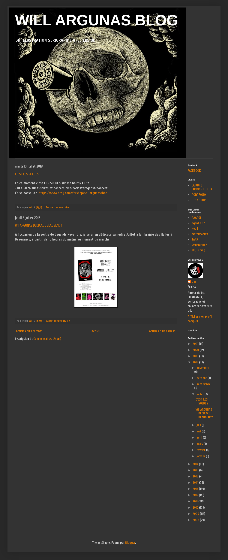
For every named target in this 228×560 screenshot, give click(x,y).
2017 (196, 464)
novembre (202, 368)
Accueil (96, 331)
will (193, 282)
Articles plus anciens (162, 331)
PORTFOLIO (199, 194)
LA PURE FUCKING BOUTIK (202, 187)
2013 (196, 489)
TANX (195, 239)
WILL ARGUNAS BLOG (96, 20)
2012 (196, 495)
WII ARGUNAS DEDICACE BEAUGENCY (38, 225)
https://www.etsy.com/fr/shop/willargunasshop (73, 193)
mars (200, 444)
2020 (196, 350)
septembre (203, 384)
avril (199, 437)
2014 (196, 482)
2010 (196, 507)
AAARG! (196, 217)
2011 (195, 501)
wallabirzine (199, 245)
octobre (202, 378)
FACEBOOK (194, 170)
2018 (196, 362)
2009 (196, 514)
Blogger (130, 542)
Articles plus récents (29, 331)
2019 (196, 356)
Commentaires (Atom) (47, 339)
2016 (196, 470)
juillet (200, 394)
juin (199, 425)
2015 (196, 476)
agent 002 (198, 223)
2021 (196, 344)
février (201, 450)
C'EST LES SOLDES (27, 174)
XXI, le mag (198, 250)
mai (199, 431)
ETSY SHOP (199, 200)
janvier (201, 456)
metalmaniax (200, 234)
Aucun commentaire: (58, 207)
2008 (196, 520)
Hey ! (195, 228)
